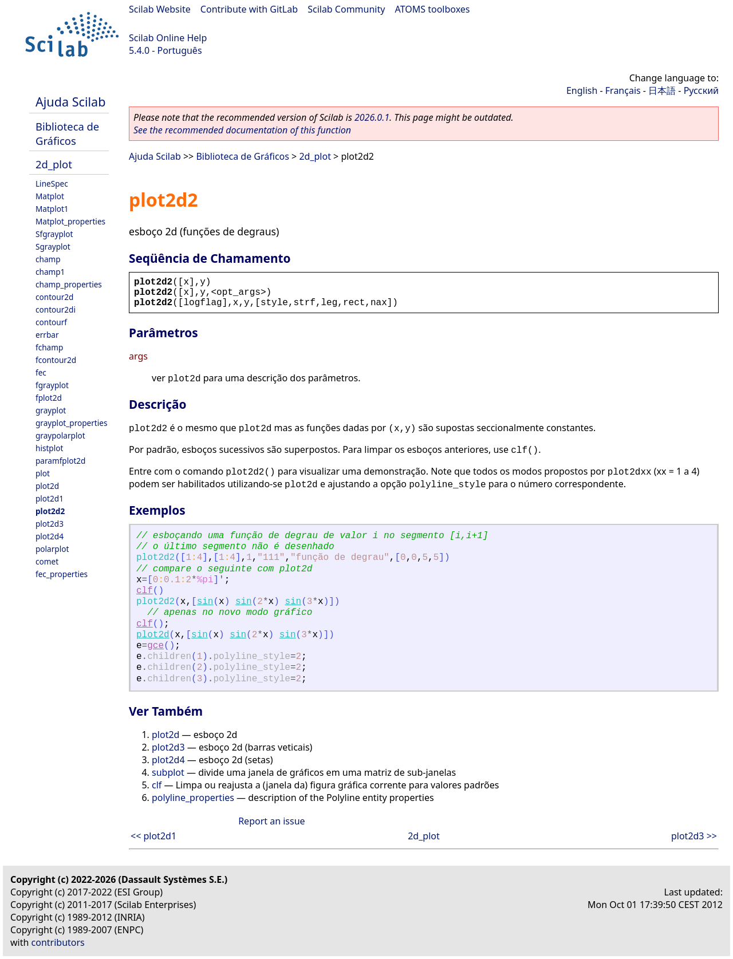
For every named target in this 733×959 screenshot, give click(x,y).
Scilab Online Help (168, 37)
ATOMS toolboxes (432, 9)
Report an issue (271, 821)
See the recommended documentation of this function (242, 130)
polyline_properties (193, 797)
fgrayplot (52, 385)
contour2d (54, 296)
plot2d (47, 485)
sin (205, 602)
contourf (51, 322)
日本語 (662, 90)
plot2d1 (50, 498)
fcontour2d (56, 359)
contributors (58, 942)
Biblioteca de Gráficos (67, 133)
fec (41, 372)
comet (47, 561)
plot (43, 473)
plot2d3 (50, 523)
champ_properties (69, 284)
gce (155, 646)
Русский (701, 90)
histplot (49, 448)
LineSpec (52, 183)
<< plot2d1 (153, 836)
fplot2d (49, 397)
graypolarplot (60, 435)
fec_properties (62, 574)
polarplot (52, 548)
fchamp (49, 347)
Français (623, 90)
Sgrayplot (53, 246)
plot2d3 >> (694, 836)
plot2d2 (50, 511)
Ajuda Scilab (70, 101)
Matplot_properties (70, 221)
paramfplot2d (60, 460)
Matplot (50, 196)
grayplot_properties (71, 422)
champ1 (50, 271)
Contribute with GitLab (249, 9)
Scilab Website (160, 9)
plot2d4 (50, 536)
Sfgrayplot (54, 233)
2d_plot (54, 164)
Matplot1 (52, 208)
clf (144, 591)
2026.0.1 (371, 117)
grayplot (51, 410)
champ (48, 259)
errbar (47, 334)
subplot (168, 772)
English (581, 90)
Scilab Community (346, 9)
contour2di (56, 309)
